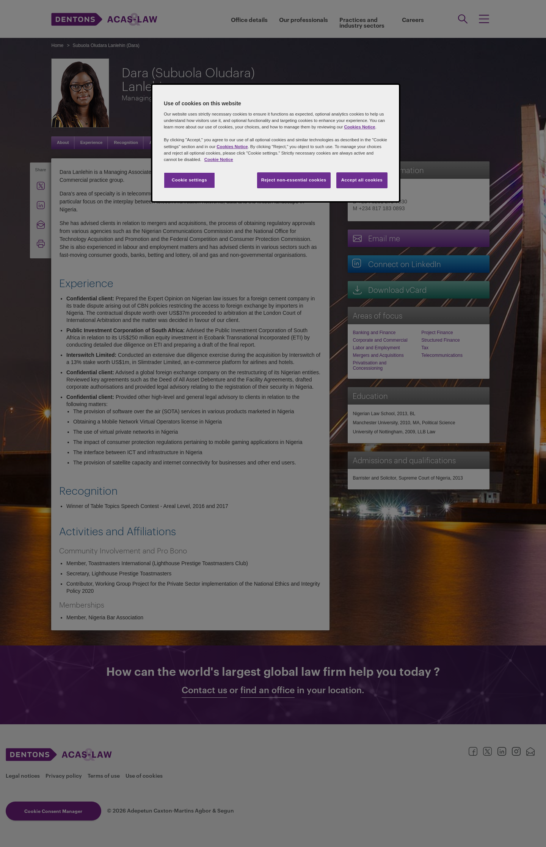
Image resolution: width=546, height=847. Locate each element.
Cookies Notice (359, 127)
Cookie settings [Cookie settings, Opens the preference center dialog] (189, 180)
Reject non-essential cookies (293, 180)
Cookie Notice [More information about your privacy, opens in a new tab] (218, 159)
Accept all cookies (362, 180)
